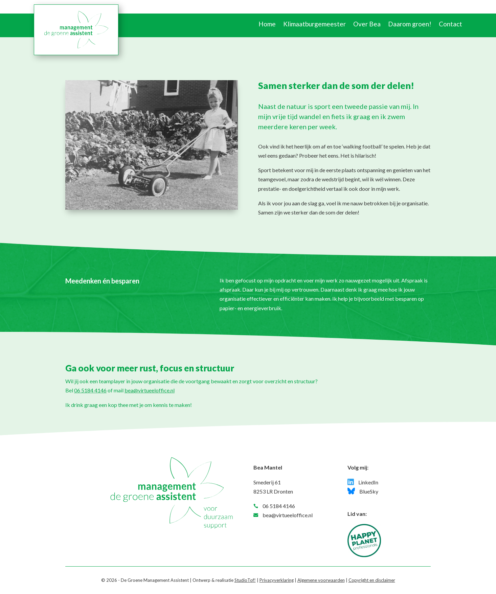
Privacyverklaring (277, 580)
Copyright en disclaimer (371, 580)
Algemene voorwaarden (321, 580)
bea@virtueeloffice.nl (150, 390)
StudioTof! (245, 580)
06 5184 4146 (90, 390)
